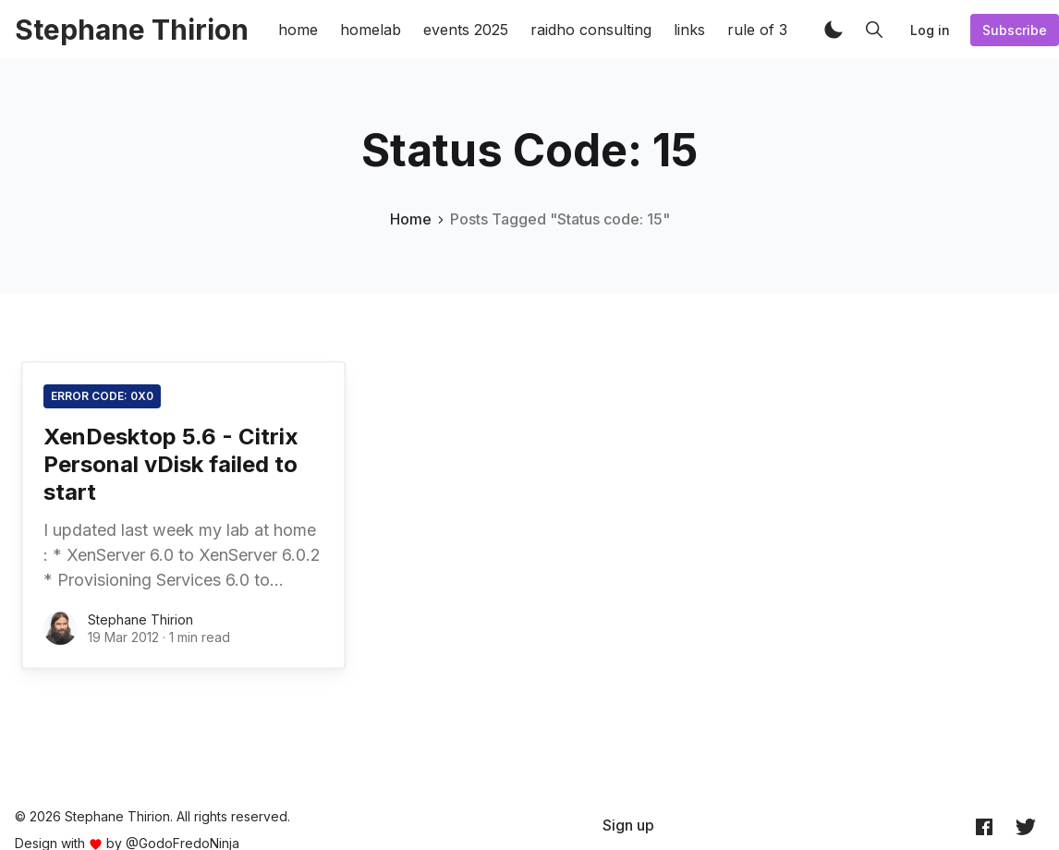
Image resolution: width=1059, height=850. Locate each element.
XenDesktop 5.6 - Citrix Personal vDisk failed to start (170, 464)
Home (411, 219)
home (298, 29)
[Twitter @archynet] (1025, 826)
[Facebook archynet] (984, 826)
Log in (930, 30)
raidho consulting (590, 29)
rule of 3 (757, 29)
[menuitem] (628, 825)
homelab (370, 29)
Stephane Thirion (140, 619)
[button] (833, 29)
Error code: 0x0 (102, 396)
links (689, 29)
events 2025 (465, 29)
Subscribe (1014, 30)
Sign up (628, 825)
